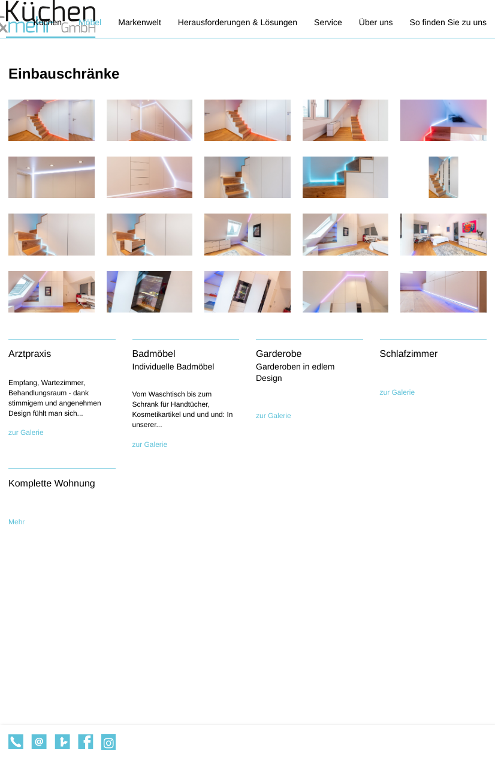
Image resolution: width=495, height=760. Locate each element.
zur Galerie (26, 432)
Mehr (16, 522)
